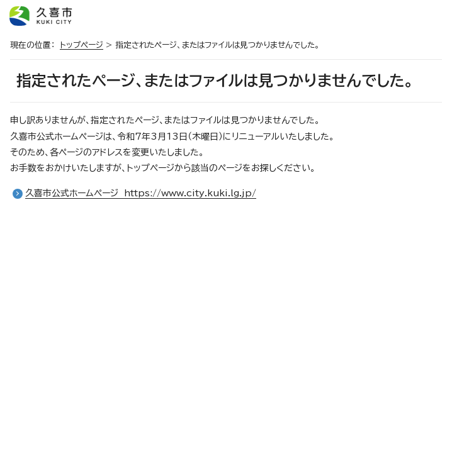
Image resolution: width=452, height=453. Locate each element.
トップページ (81, 45)
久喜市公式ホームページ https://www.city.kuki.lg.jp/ (140, 193)
